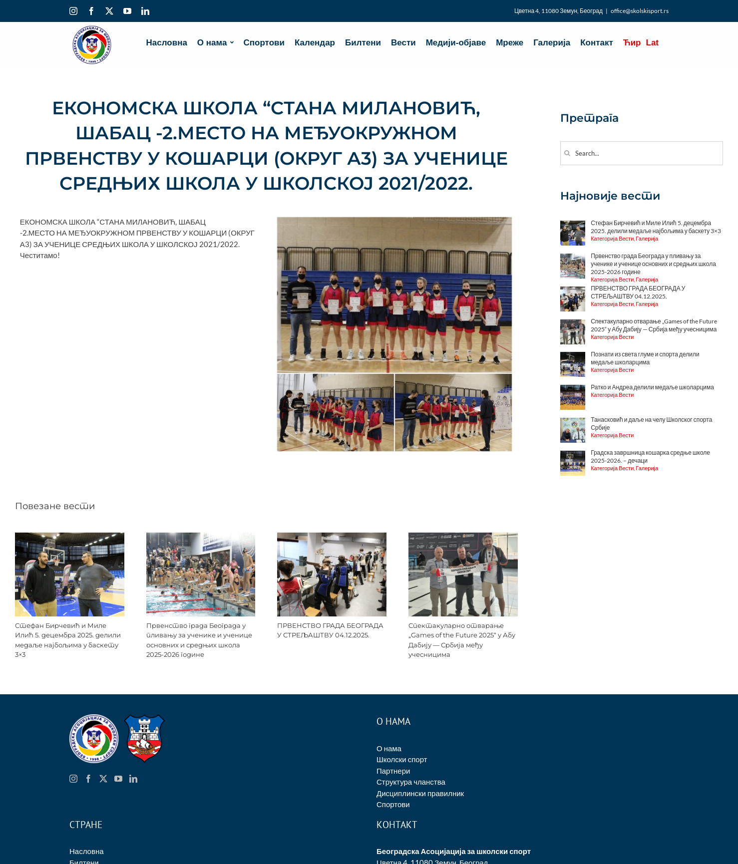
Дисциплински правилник (420, 793)
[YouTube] (118, 779)
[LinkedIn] (133, 779)
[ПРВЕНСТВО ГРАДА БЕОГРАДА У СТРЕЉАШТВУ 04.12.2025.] (331, 537)
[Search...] (641, 153)
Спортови (393, 804)
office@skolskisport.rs (640, 10)
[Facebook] (88, 779)
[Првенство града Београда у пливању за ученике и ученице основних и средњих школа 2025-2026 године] (201, 537)
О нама (388, 748)
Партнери (393, 770)
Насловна (86, 851)
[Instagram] (73, 779)
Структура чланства (410, 781)
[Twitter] (103, 779)
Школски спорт (401, 759)
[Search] (567, 153)
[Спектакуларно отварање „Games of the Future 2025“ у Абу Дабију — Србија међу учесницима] (463, 537)
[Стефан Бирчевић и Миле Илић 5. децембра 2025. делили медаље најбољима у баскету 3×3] (69, 537)
